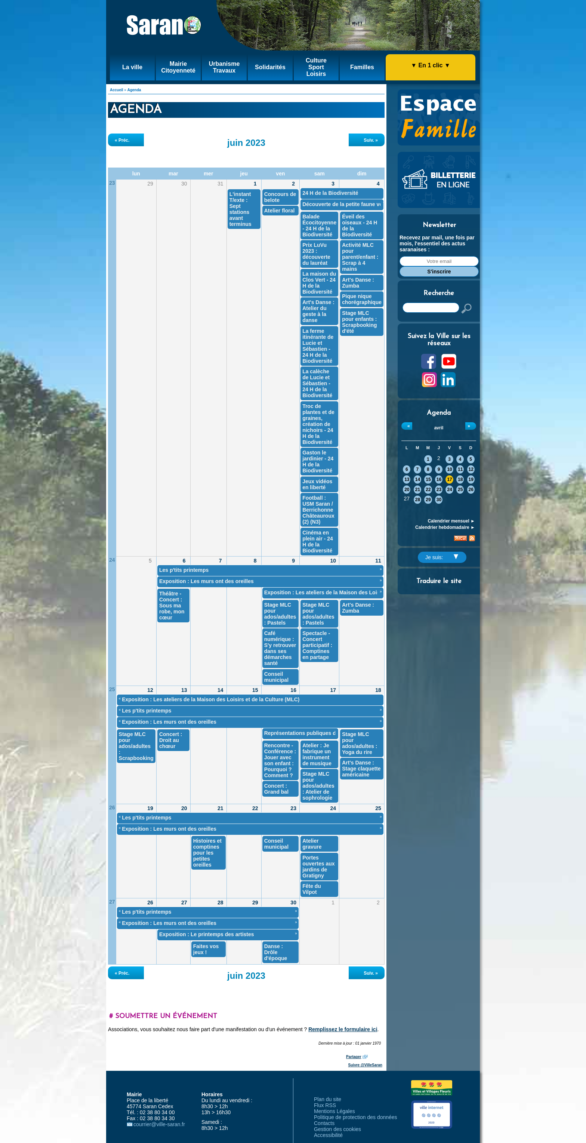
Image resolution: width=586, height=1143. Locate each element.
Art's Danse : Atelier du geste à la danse (318, 311)
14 (417, 479)
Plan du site (327, 1099)
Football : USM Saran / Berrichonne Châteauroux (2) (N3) (318, 510)
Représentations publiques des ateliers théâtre (322, 733)
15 (428, 479)
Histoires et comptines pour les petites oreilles (207, 853)
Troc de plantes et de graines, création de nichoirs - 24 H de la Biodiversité (318, 424)
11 (460, 469)
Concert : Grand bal (276, 789)
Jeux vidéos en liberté (317, 484)
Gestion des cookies (337, 1129)
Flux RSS (325, 1105)
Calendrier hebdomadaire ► (445, 527)
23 (439, 489)
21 (417, 489)
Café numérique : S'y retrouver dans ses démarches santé (280, 648)
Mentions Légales (334, 1111)
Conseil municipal (276, 677)
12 (471, 469)
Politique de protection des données (355, 1117)
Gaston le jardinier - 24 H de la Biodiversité (317, 462)
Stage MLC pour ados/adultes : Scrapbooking (136, 746)
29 (428, 499)
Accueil (116, 90)
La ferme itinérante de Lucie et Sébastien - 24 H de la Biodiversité (317, 346)
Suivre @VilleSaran (365, 1065)
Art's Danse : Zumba (358, 283)
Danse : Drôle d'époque (275, 952)
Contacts (324, 1123)
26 (471, 489)
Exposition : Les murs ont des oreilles (206, 581)
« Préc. (122, 140)
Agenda (134, 90)
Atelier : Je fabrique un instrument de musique (316, 754)
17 (449, 479)
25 (460, 489)
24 (449, 489)
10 (449, 469)
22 (428, 489)
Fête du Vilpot (311, 889)
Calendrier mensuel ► (451, 521)
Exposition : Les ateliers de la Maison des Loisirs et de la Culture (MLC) (353, 592)
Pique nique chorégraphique (362, 299)
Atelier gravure (311, 844)
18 (460, 479)
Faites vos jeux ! (206, 949)
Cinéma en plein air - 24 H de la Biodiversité (317, 542)
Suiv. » (371, 140)
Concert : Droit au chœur (170, 740)
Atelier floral (279, 211)
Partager (353, 1057)
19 (471, 479)
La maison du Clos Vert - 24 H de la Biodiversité (319, 283)
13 (406, 479)
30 (439, 499)
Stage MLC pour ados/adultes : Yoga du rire (359, 743)
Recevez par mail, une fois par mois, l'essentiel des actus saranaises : (437, 243)
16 (439, 479)
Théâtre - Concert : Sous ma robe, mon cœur (172, 605)
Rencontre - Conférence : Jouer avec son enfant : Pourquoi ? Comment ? (280, 760)
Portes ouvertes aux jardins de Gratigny (318, 867)
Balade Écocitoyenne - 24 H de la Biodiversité (319, 226)
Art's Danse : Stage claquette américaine (361, 769)
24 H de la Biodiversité (330, 193)
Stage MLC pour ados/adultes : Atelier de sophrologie (318, 786)
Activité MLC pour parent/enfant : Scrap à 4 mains (360, 257)
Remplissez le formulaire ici (342, 1029)
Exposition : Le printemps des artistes (206, 934)
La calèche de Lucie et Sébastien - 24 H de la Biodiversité (317, 383)
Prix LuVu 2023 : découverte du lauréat (316, 254)
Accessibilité (328, 1135)
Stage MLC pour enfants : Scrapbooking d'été (359, 322)
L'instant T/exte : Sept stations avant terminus (240, 209)
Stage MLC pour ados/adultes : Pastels (280, 614)
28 (417, 499)
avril (439, 427)
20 (406, 489)
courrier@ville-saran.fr (159, 1124)
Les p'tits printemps (184, 570)
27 (112, 902)
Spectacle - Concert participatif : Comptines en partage (317, 645)
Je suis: (441, 557)
